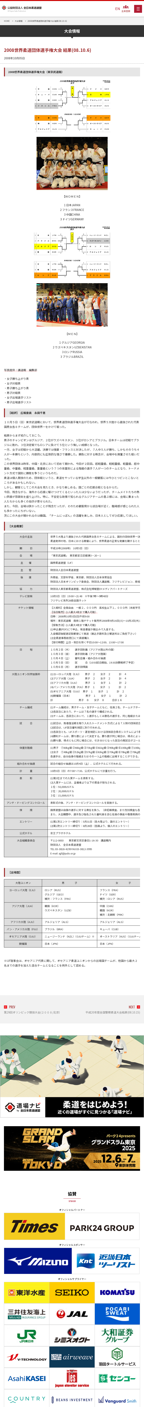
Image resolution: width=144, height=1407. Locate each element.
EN (117, 8)
